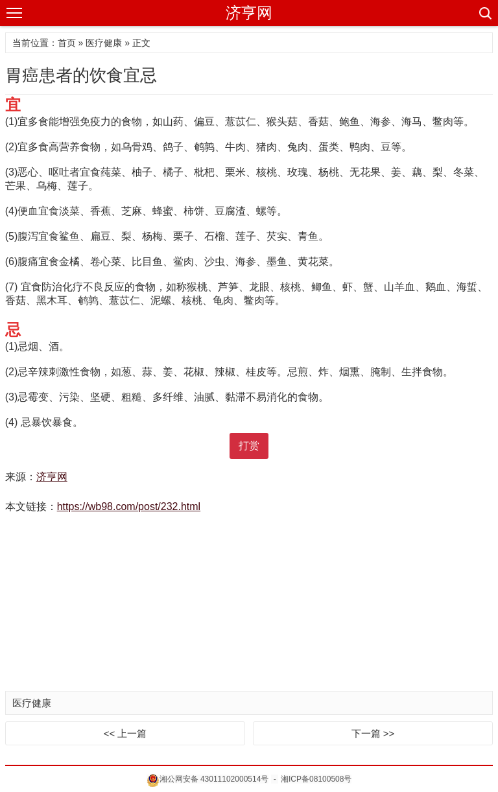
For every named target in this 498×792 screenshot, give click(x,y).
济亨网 (249, 12)
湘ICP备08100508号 (316, 779)
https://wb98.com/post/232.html (128, 506)
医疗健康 (104, 43)
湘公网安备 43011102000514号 (208, 779)
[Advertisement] (249, 603)
